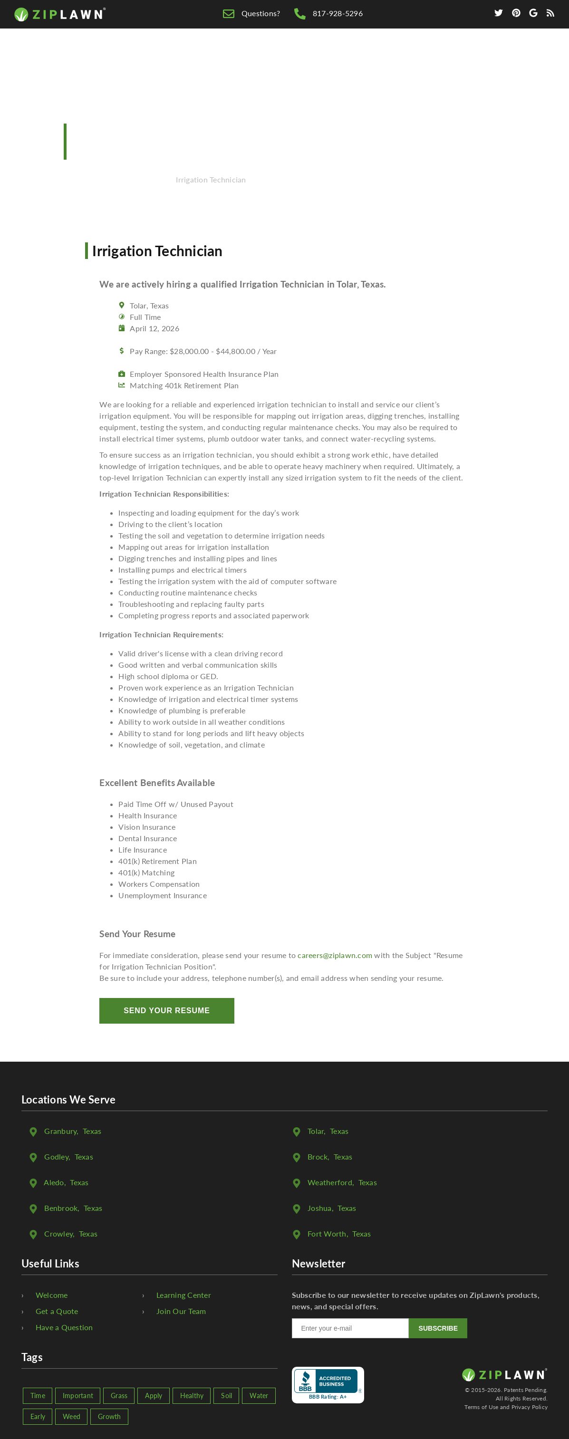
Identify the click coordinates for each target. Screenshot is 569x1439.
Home (228, 57)
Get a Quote (57, 1310)
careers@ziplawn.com (335, 954)
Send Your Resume (167, 1011)
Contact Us (496, 57)
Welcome (52, 1294)
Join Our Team (181, 1310)
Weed (71, 1416)
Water (259, 1395)
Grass (119, 1395)
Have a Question (64, 1327)
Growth (109, 1416)
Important (78, 1395)
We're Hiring (428, 57)
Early (37, 1416)
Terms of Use (481, 1406)
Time (37, 1395)
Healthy (192, 1395)
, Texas (72, 1130)
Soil (226, 1395)
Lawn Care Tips (352, 57)
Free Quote (279, 57)
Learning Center (183, 1294)
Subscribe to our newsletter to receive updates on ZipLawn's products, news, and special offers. (416, 1300)
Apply (153, 1395)
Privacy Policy (529, 1406)
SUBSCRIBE (438, 1328)
